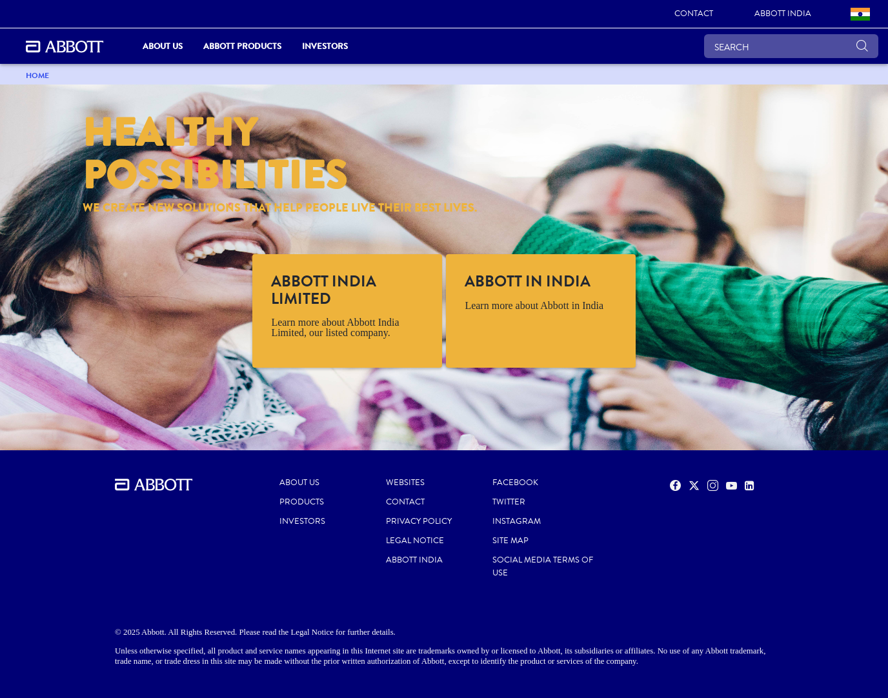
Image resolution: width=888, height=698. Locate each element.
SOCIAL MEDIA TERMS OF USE (542, 566)
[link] (693, 14)
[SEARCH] (791, 46)
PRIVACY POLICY (419, 521)
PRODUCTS (301, 502)
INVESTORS (302, 521)
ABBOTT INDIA (414, 560)
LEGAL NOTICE (415, 540)
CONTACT (405, 502)
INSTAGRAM (516, 521)
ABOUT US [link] (163, 46)
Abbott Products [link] (242, 46)
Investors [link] (325, 46)
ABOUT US (299, 482)
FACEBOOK (515, 482)
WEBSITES (405, 482)
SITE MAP (510, 540)
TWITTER (508, 502)
